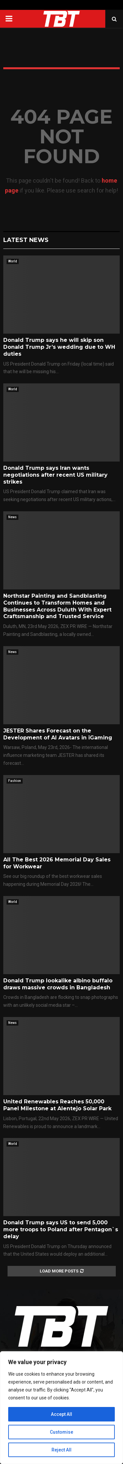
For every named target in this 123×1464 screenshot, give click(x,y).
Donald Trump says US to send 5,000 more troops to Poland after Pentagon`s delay (60, 1229)
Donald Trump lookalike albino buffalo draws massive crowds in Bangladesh (58, 984)
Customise (61, 1432)
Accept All (61, 1414)
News (12, 517)
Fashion (14, 781)
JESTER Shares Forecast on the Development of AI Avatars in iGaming (57, 734)
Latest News (26, 240)
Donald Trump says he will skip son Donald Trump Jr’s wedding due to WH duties (59, 347)
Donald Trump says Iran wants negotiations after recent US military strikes (55, 475)
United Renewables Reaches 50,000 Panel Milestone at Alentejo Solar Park (57, 1105)
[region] (61, 1407)
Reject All (61, 1449)
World (12, 261)
